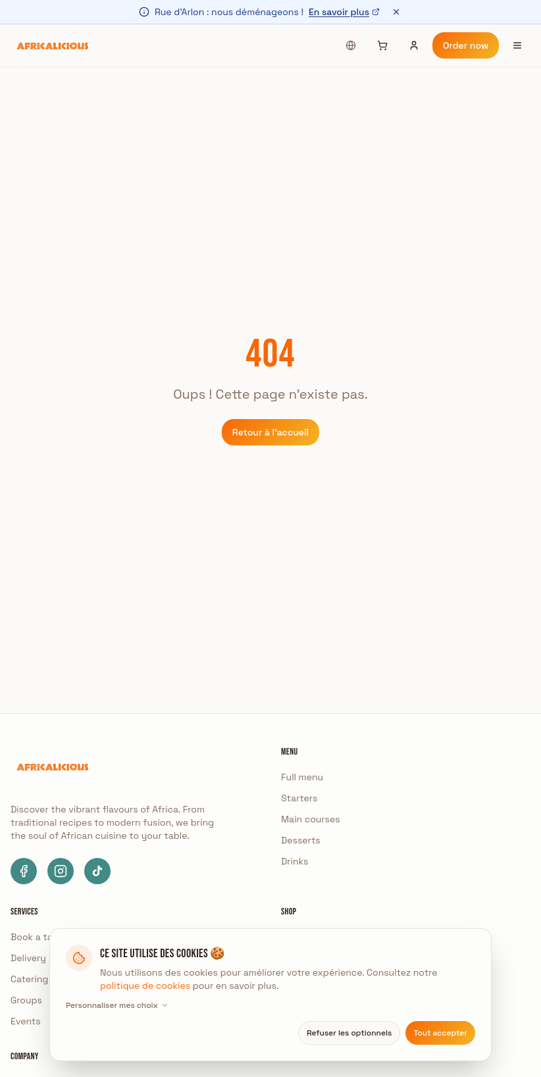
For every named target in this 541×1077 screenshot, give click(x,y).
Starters (299, 798)
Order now (465, 45)
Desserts (301, 840)
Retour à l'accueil (270, 432)
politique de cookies (145, 985)
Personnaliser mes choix (117, 1005)
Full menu (302, 777)
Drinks (294, 861)
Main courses (310, 819)
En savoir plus (344, 12)
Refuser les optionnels (349, 1033)
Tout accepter (440, 1033)
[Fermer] (396, 12)
